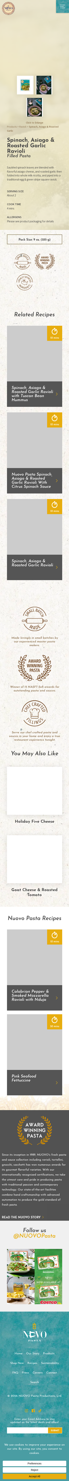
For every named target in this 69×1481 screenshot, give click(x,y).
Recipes (32, 1363)
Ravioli (22, 126)
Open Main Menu (62, 6)
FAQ (15, 1372)
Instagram (26, 1410)
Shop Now (17, 1363)
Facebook (33, 1410)
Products (12, 126)
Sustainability (50, 1363)
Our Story (32, 1353)
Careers (38, 1372)
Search (34, 1382)
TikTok (39, 1410)
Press (25, 1372)
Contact (51, 1372)
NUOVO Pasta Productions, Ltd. (8, 8)
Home (18, 1353)
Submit (55, 1431)
